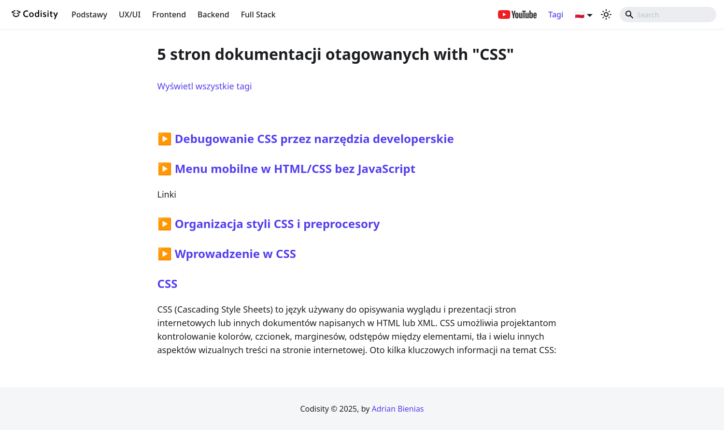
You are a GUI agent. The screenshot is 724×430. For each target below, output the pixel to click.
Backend (213, 14)
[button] (584, 14)
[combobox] (668, 14)
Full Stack (258, 14)
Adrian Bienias (397, 408)
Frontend (169, 14)
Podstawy (89, 14)
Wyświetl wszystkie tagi (204, 86)
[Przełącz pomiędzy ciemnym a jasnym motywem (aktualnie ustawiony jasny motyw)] (606, 14)
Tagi (555, 14)
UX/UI (130, 14)
